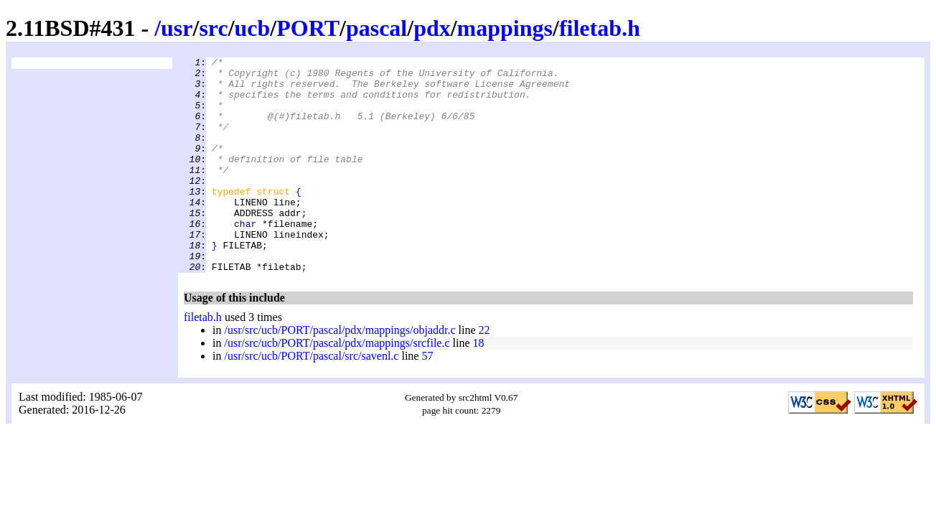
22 (484, 373)
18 (479, 386)
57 (427, 399)
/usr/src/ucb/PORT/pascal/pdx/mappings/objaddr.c (339, 373)
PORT (308, 28)
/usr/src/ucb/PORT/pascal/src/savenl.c (311, 399)
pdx (432, 28)
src (213, 28)
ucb (253, 28)
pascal (376, 28)
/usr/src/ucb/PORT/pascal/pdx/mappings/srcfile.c (336, 386)
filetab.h (599, 28)
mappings (505, 28)
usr (176, 28)
